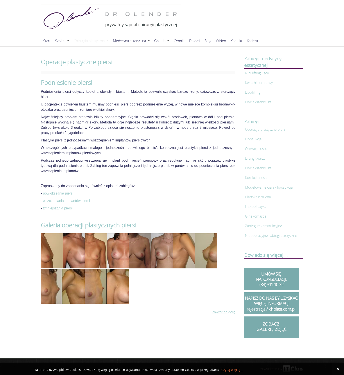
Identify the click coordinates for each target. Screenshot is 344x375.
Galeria (161, 40)
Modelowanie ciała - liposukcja (269, 187)
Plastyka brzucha (258, 197)
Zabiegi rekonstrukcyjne (263, 225)
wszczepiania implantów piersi (66, 201)
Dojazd (194, 40)
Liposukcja (253, 139)
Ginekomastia (255, 216)
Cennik (179, 40)
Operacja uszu (256, 148)
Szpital (62, 40)
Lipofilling (252, 92)
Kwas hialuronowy (259, 82)
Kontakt (236, 40)
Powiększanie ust (258, 102)
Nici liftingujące (257, 73)
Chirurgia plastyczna (91, 40)
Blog (207, 40)
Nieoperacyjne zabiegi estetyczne (271, 235)
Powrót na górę (223, 312)
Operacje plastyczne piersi (265, 129)
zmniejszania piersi (58, 208)
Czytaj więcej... (232, 370)
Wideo (221, 40)
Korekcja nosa (256, 177)
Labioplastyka (255, 206)
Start (46, 40)
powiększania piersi (58, 193)
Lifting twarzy (255, 158)
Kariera (252, 40)
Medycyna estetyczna (131, 40)
